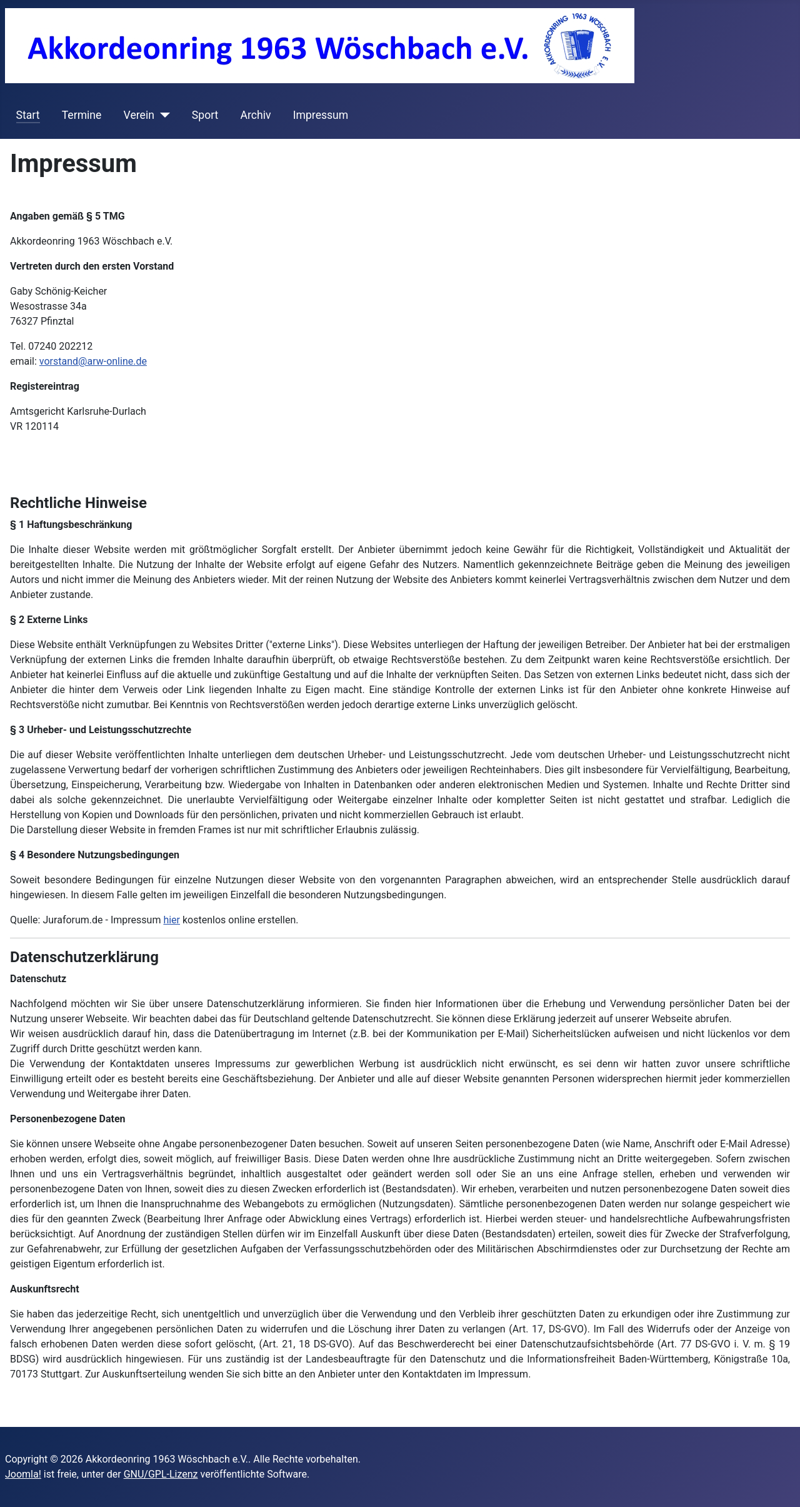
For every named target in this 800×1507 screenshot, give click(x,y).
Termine (82, 115)
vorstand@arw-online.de (93, 361)
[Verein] (162, 115)
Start (28, 115)
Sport (205, 115)
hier (171, 920)
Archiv (256, 115)
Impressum (321, 115)
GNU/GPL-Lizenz (161, 1474)
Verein (139, 115)
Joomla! (23, 1474)
